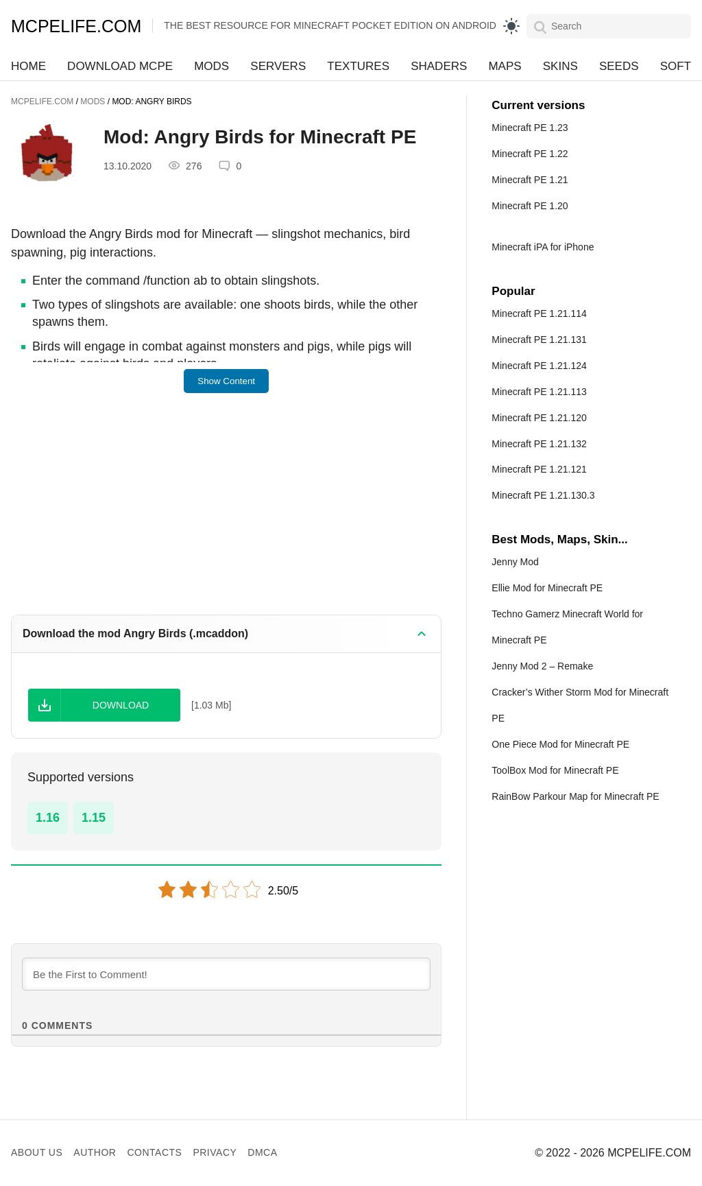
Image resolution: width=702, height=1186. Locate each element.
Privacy (215, 1152)
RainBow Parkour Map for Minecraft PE (575, 796)
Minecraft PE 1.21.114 (539, 313)
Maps (504, 66)
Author (94, 1152)
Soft (675, 66)
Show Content (226, 381)
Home (28, 66)
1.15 (94, 818)
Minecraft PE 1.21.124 (539, 365)
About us (36, 1152)
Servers (278, 66)
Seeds (619, 66)
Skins (560, 66)
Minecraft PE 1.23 (530, 127)
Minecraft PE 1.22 (530, 153)
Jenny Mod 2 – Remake (542, 666)
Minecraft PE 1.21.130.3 (543, 495)
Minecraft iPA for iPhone (543, 246)
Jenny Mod (515, 561)
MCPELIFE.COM (76, 26)
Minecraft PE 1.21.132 (539, 443)
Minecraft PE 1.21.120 (539, 417)
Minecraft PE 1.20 (530, 205)
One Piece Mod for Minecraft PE (560, 744)
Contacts (154, 1152)
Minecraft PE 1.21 (530, 179)
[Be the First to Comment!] (226, 974)
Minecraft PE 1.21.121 (539, 469)
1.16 (48, 818)
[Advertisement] (226, 513)
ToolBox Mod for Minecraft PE (555, 770)
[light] (511, 26)
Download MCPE (120, 66)
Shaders (439, 66)
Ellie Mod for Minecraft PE (547, 587)
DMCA (262, 1152)
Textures (358, 66)
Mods (211, 66)
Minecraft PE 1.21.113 (539, 391)
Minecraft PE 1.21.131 (539, 339)
